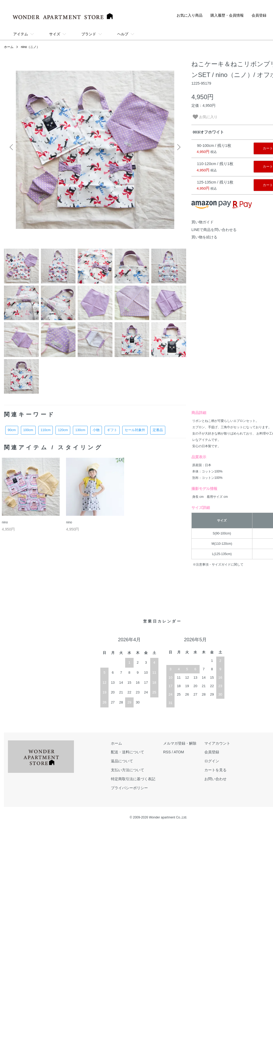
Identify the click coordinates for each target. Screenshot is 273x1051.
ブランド (88, 34)
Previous (12, 147)
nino (5, 522)
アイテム (20, 34)
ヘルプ (122, 34)
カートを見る (215, 770)
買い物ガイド (202, 222)
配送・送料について (127, 752)
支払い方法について (127, 770)
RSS (167, 752)
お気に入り (205, 116)
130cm (80, 430)
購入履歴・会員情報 (227, 15)
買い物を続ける (204, 237)
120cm (63, 430)
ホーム (8, 47)
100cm (28, 430)
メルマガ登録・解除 (179, 743)
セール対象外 (135, 430)
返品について (122, 761)
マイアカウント (217, 743)
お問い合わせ (215, 779)
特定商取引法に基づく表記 (133, 779)
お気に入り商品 (190, 15)
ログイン (211, 761)
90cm (12, 430)
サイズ (54, 34)
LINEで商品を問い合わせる (214, 230)
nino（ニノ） (30, 47)
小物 (96, 430)
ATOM (179, 752)
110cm (46, 430)
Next (178, 147)
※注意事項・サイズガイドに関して (218, 564)
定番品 (158, 430)
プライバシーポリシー (129, 788)
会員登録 (259, 15)
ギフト (112, 430)
